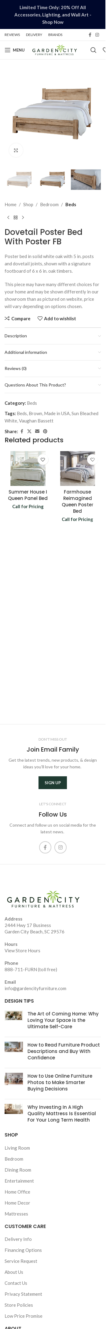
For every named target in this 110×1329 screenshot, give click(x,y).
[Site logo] (54, 49)
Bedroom (49, 204)
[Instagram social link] (97, 35)
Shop (28, 204)
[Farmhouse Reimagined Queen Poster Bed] (77, 468)
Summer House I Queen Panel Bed (28, 495)
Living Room (17, 1148)
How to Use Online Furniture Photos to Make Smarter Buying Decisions (60, 1082)
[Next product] (23, 217)
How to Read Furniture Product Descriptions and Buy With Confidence (64, 1051)
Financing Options (23, 1250)
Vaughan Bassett (36, 420)
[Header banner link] (52, 14)
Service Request (21, 1261)
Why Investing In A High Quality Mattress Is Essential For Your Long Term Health (62, 1113)
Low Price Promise (23, 1316)
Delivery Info (18, 1239)
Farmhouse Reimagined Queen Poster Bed (78, 501)
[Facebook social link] (90, 35)
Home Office (17, 1191)
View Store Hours (22, 950)
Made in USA (57, 413)
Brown (35, 413)
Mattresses (16, 1213)
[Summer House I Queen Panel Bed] (28, 468)
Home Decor (17, 1202)
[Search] (93, 50)
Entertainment (19, 1181)
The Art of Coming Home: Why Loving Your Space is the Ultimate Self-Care (63, 1020)
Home (10, 204)
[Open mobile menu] (15, 50)
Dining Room (18, 1170)
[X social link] (29, 431)
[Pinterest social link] (45, 431)
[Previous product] (8, 217)
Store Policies (19, 1305)
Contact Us (16, 1283)
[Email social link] (37, 431)
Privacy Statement (23, 1294)
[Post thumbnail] (14, 1021)
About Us (14, 1272)
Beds (70, 204)
